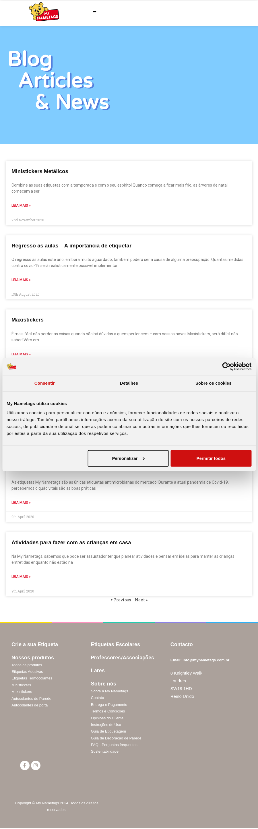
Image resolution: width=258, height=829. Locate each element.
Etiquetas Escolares (115, 644)
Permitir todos (211, 458)
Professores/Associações (122, 657)
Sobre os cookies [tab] (213, 383)
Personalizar (128, 458)
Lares (98, 670)
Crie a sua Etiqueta (34, 644)
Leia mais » (21, 206)
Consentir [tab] (44, 383)
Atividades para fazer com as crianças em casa (78, 542)
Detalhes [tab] (129, 383)
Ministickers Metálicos (43, 171)
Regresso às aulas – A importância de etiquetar (79, 245)
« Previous (121, 600)
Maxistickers (29, 319)
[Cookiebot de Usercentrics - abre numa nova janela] (226, 366)
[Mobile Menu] (94, 13)
